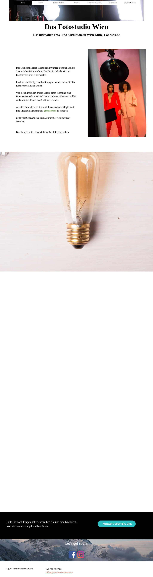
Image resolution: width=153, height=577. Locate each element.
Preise (40, 3)
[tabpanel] (76, 35)
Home (22, 3)
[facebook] (72, 554)
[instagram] (80, 554)
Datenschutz (112, 3)
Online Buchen (58, 3)
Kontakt (76, 3)
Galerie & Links (130, 3)
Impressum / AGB (94, 3)
